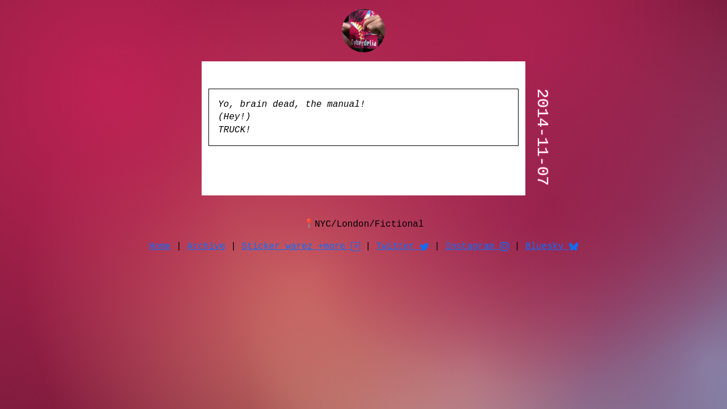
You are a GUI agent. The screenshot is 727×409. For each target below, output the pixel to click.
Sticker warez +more (301, 245)
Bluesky (551, 245)
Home (159, 245)
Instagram (477, 245)
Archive (206, 245)
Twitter (402, 245)
